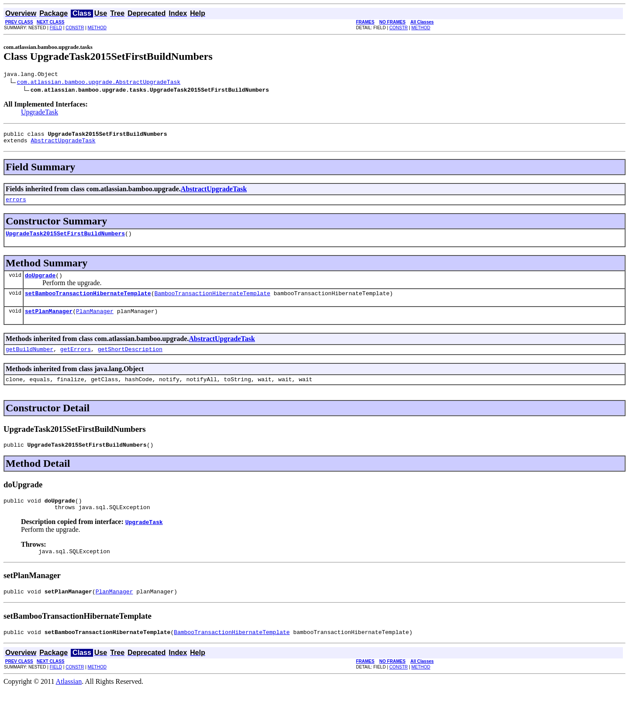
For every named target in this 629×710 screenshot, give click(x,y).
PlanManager (95, 321)
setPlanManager (49, 321)
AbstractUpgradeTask (63, 144)
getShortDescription (130, 361)
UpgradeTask (39, 113)
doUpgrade (40, 283)
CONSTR (75, 27)
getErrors (75, 361)
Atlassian (69, 702)
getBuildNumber (29, 361)
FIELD (56, 27)
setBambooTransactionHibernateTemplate (88, 302)
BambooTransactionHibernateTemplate (212, 302)
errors (16, 204)
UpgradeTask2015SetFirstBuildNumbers (65, 240)
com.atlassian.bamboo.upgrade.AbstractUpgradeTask (98, 83)
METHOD (97, 27)
